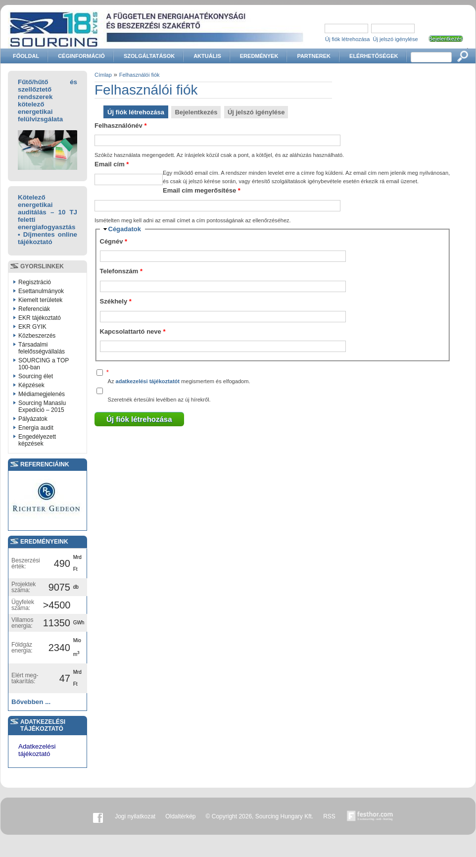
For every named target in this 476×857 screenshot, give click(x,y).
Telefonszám (121, 271)
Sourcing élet (35, 376)
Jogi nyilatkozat (135, 816)
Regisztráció (34, 282)
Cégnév (114, 241)
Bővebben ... (30, 702)
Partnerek (314, 56)
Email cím (112, 164)
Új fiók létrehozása (347, 39)
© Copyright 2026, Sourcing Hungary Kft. (260, 816)
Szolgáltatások (149, 56)
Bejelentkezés (196, 112)
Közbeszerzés (36, 335)
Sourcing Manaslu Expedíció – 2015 (42, 406)
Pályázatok (33, 418)
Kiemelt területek (40, 300)
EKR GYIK (32, 326)
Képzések (31, 385)
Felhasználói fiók (139, 75)
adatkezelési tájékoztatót (147, 381)
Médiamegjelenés (41, 394)
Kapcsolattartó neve (133, 331)
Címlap (103, 75)
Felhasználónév (120, 125)
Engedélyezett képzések (37, 440)
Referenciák (34, 308)
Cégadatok (124, 229)
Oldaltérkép (180, 816)
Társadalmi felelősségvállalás (41, 348)
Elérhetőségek (373, 56)
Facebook (98, 816)
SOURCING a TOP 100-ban (43, 364)
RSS (329, 816)
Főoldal (26, 56)
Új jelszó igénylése (395, 39)
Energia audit (35, 427)
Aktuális (207, 56)
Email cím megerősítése (201, 190)
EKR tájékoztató (39, 317)
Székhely (116, 301)
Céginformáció (81, 56)
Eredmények (259, 56)
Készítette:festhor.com (370, 816)
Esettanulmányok (41, 291)
